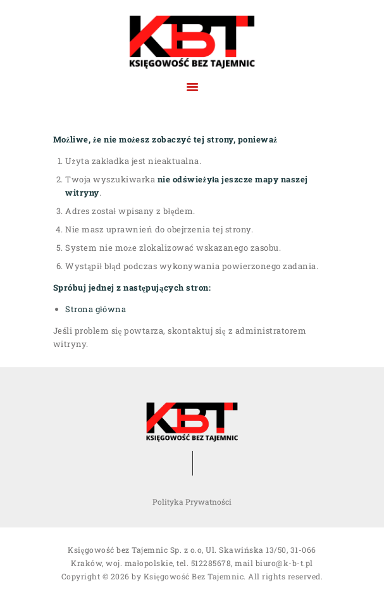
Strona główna (95, 309)
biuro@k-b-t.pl (284, 563)
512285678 (211, 563)
